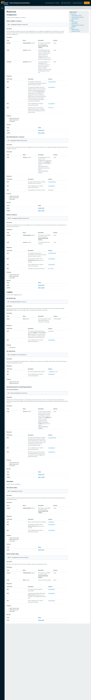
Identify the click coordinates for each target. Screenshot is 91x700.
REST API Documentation (67, 7)
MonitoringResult (57, 493)
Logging (72, 20)
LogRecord (56, 420)
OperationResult (57, 92)
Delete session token (76, 31)
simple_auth (49, 153)
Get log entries (75, 23)
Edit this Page (87, 7)
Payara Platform (5, 12)
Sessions (72, 27)
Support (87, 3)
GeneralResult (57, 99)
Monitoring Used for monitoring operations (78, 25)
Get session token (75, 29)
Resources (76, 7)
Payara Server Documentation (53, 7)
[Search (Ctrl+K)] (66, 3)
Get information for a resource (78, 17)
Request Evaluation (77, 3)
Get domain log (75, 21)
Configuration (73, 13)
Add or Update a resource (77, 15)
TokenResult (56, 587)
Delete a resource (75, 18)
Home (22, 7)
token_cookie (49, 155)
